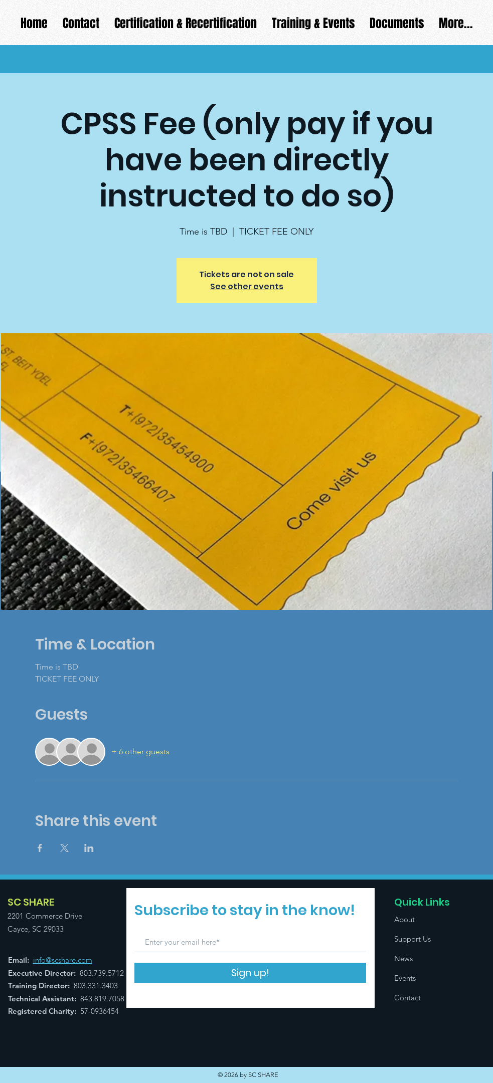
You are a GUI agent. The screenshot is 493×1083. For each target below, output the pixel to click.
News (403, 958)
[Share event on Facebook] (40, 848)
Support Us (412, 939)
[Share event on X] (64, 848)
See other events (246, 286)
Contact (407, 997)
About (404, 919)
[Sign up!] (250, 973)
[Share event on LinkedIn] (89, 848)
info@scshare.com (62, 960)
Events (405, 978)
